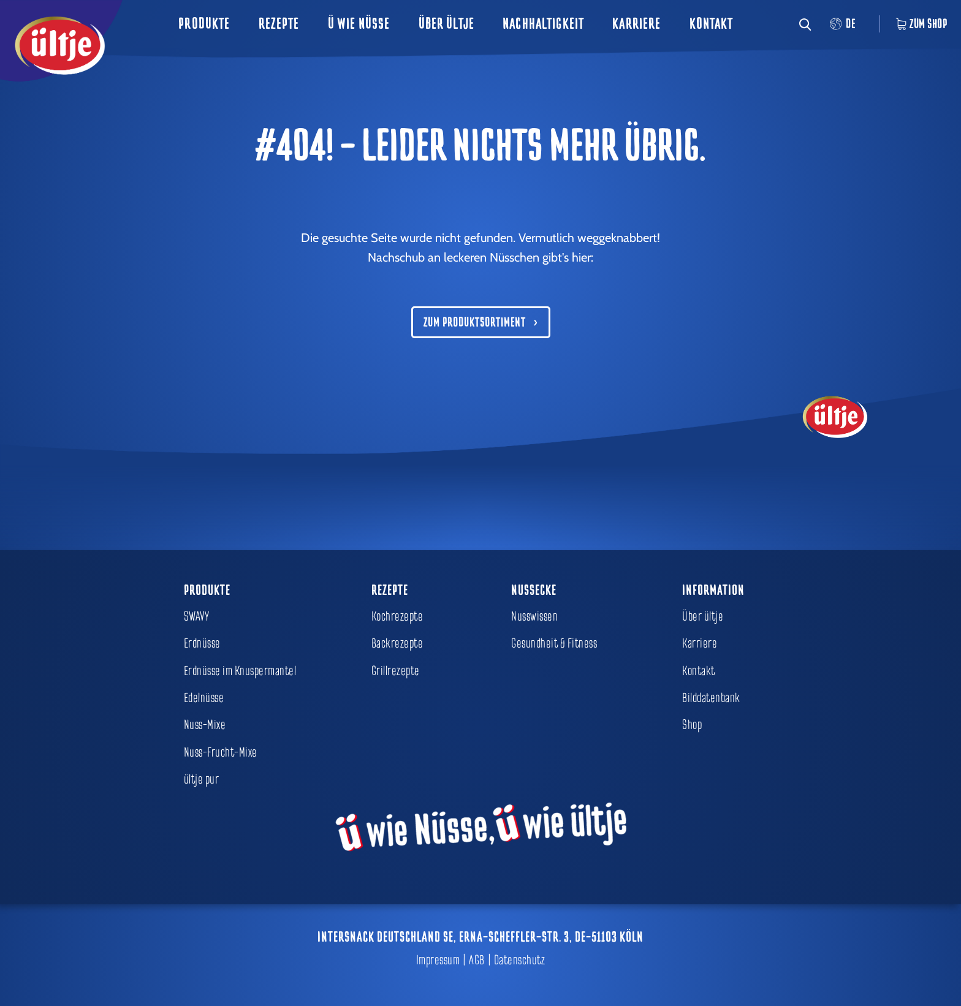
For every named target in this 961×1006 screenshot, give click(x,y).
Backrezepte (397, 643)
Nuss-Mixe (205, 724)
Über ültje (446, 23)
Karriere (636, 23)
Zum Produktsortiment (475, 322)
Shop (692, 724)
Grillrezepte (395, 670)
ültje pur (201, 779)
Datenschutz (519, 960)
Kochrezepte (397, 616)
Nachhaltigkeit (543, 23)
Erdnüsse (202, 643)
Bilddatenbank (711, 697)
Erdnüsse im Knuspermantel (240, 670)
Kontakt (711, 23)
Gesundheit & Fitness (554, 643)
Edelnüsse (204, 697)
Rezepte (279, 23)
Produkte (204, 23)
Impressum (438, 960)
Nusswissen (534, 616)
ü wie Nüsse (359, 23)
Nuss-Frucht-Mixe (220, 752)
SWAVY (197, 616)
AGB (477, 960)
